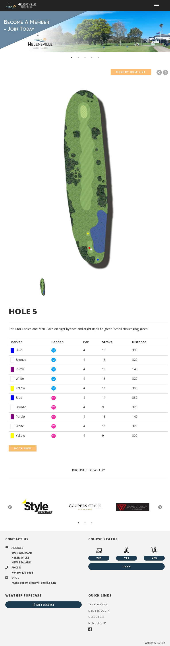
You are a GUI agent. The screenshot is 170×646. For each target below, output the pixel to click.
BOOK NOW (22, 448)
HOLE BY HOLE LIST (131, 72)
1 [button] (72, 57)
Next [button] (160, 507)
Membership (97, 623)
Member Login (99, 610)
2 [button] (78, 57)
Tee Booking (97, 604)
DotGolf (161, 642)
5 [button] (98, 57)
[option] (85, 31)
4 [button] (91, 57)
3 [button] (85, 57)
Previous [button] (10, 507)
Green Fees (96, 616)
